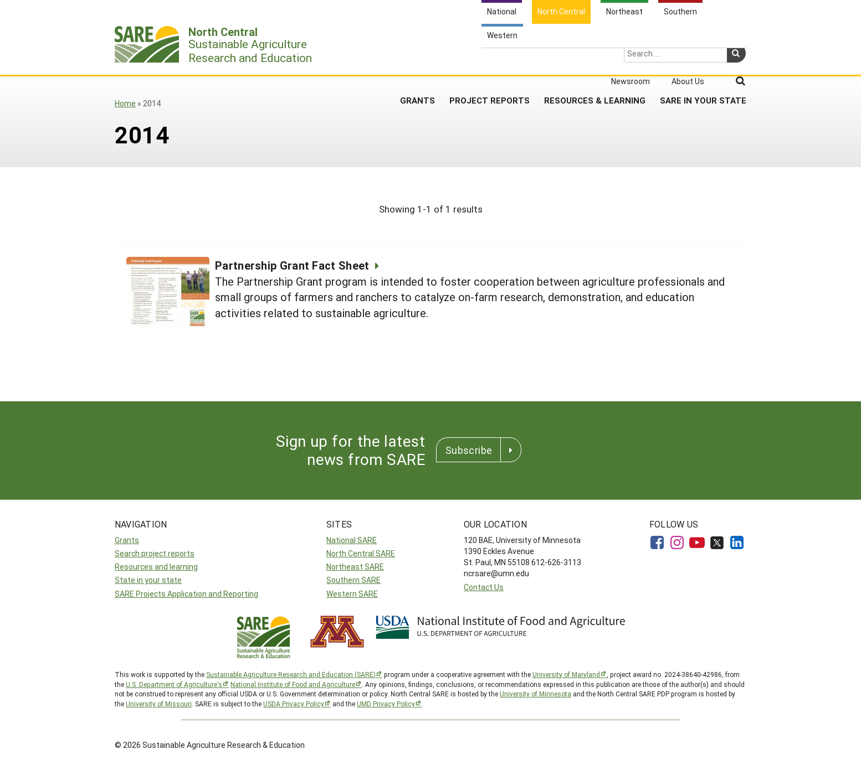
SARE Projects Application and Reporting (186, 593)
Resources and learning (156, 566)
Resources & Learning (594, 60)
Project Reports (489, 60)
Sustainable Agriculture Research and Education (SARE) (291, 674)
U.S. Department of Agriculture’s (174, 684)
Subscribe (468, 450)
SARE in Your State (703, 60)
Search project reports (154, 553)
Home (125, 103)
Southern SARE (353, 580)
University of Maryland (566, 674)
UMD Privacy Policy (386, 703)
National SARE (351, 540)
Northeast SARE (355, 566)
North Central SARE (360, 553)
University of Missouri (159, 703)
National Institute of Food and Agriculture (292, 684)
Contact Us (484, 587)
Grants (417, 60)
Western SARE (352, 593)
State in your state (148, 580)
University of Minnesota (535, 693)
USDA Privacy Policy (293, 703)
